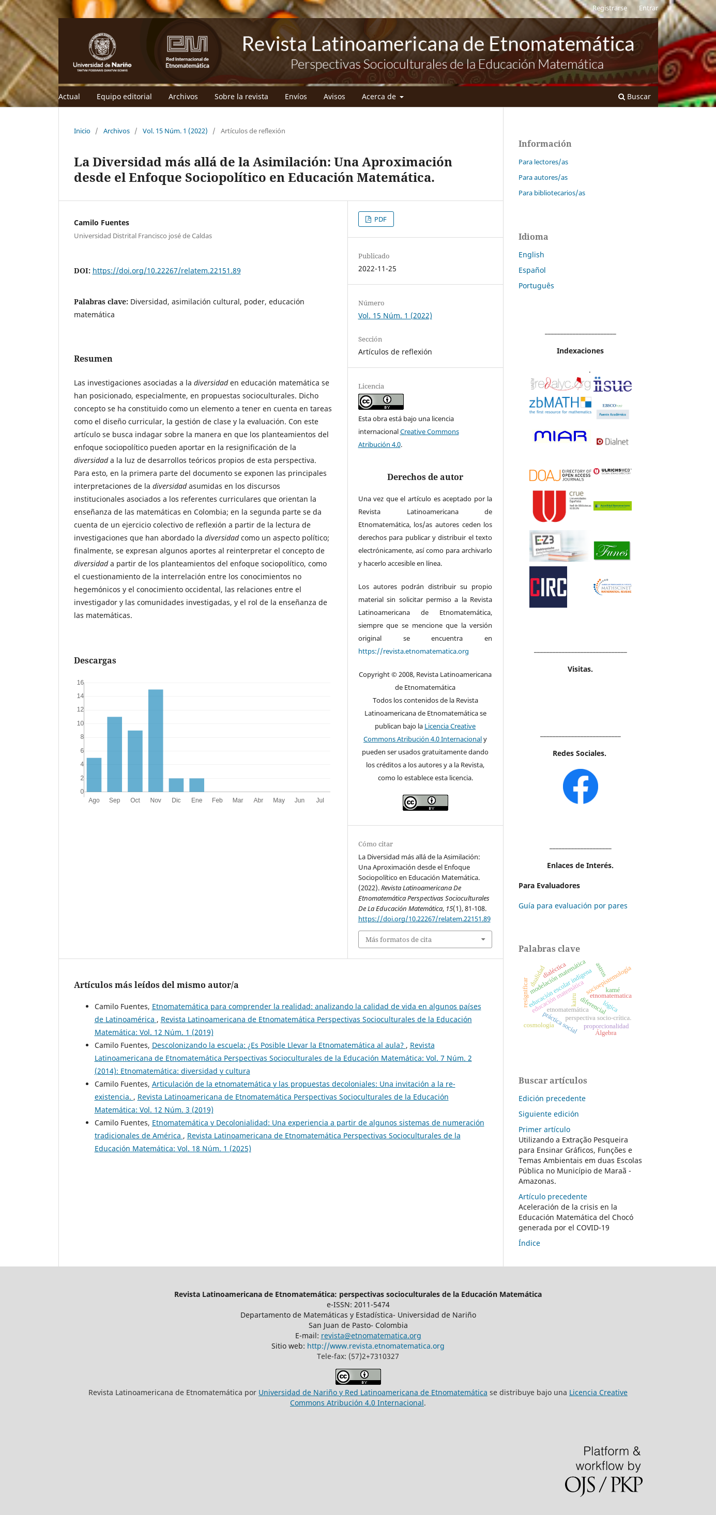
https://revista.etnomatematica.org (413, 651)
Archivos (183, 96)
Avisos (334, 96)
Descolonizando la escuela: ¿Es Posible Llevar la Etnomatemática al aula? (279, 1045)
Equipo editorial (124, 96)
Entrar (648, 7)
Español (532, 270)
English (531, 254)
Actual (69, 96)
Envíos (296, 96)
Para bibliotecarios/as (552, 192)
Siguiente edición (549, 1114)
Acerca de (380, 96)
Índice (529, 1243)
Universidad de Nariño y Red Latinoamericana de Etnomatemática (373, 1392)
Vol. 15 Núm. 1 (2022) (175, 130)
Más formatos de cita (398, 939)
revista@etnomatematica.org (371, 1335)
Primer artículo (544, 1129)
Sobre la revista (241, 96)
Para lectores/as (543, 161)
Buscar (634, 96)
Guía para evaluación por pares (573, 905)
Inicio (82, 130)
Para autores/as (543, 177)
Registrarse (609, 7)
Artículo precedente (553, 1196)
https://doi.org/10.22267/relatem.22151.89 (167, 270)
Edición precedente (552, 1098)
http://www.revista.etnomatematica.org (376, 1346)
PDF (380, 219)
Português (536, 285)
